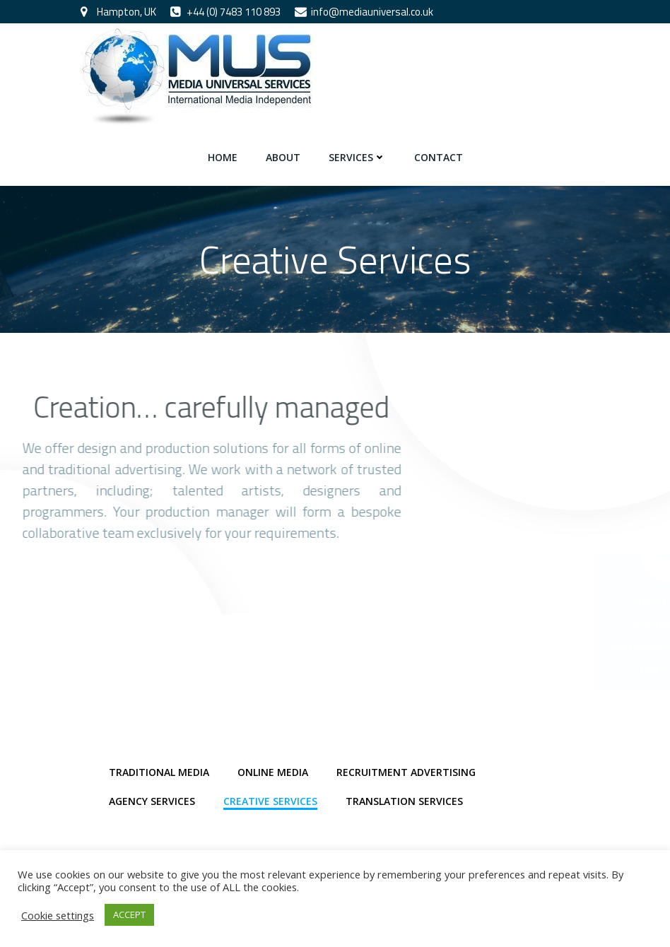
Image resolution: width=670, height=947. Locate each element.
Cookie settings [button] (57, 915)
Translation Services (404, 801)
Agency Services (152, 801)
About (283, 157)
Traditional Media (159, 772)
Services (357, 157)
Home (222, 157)
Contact (438, 157)
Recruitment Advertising (406, 772)
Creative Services (270, 801)
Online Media (272, 772)
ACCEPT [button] (129, 914)
